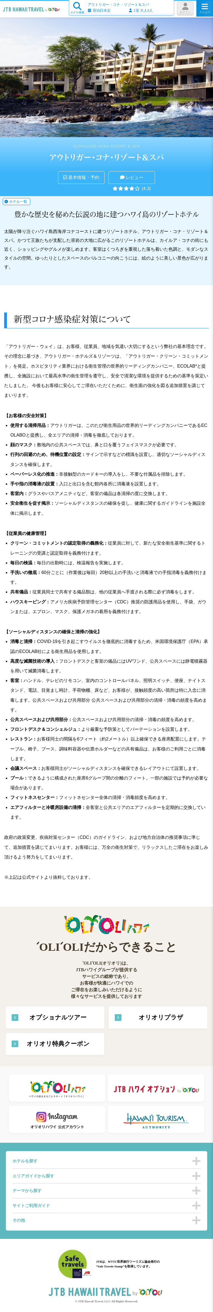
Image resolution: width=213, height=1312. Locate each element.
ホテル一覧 (15, 201)
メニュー (204, 8)
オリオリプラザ (161, 1017)
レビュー (131, 177)
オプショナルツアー (58, 1017)
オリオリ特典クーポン (58, 1044)
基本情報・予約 (81, 177)
